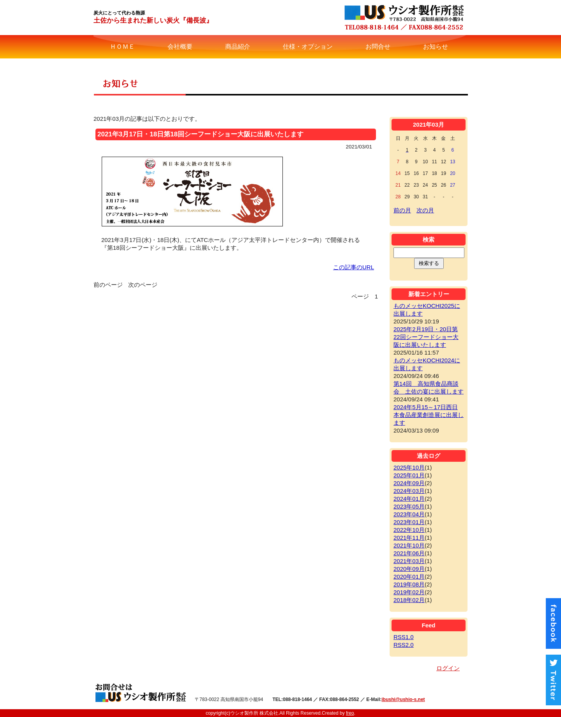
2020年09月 (409, 568)
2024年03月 (409, 490)
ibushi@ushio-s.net (403, 699)
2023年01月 (409, 522)
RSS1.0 (403, 637)
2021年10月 (409, 545)
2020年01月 (409, 576)
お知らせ (435, 46)
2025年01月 (409, 475)
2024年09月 (409, 483)
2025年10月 (409, 467)
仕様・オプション (308, 46)
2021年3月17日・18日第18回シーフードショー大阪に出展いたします (200, 134)
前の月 (402, 210)
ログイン (448, 668)
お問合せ (377, 46)
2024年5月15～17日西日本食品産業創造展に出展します (428, 415)
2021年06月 (409, 553)
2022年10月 (409, 529)
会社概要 (180, 46)
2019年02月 (409, 592)
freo (350, 713)
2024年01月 (409, 498)
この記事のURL (353, 267)
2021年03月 (409, 561)
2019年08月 (409, 584)
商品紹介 (237, 46)
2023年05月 (409, 506)
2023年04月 (409, 514)
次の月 (425, 210)
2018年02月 (409, 600)
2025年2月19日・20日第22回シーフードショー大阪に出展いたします (426, 337)
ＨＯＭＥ (122, 46)
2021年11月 (409, 537)
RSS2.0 (403, 644)
